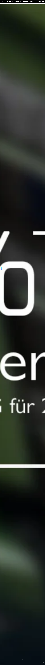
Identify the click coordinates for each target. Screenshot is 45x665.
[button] (2, 334)
